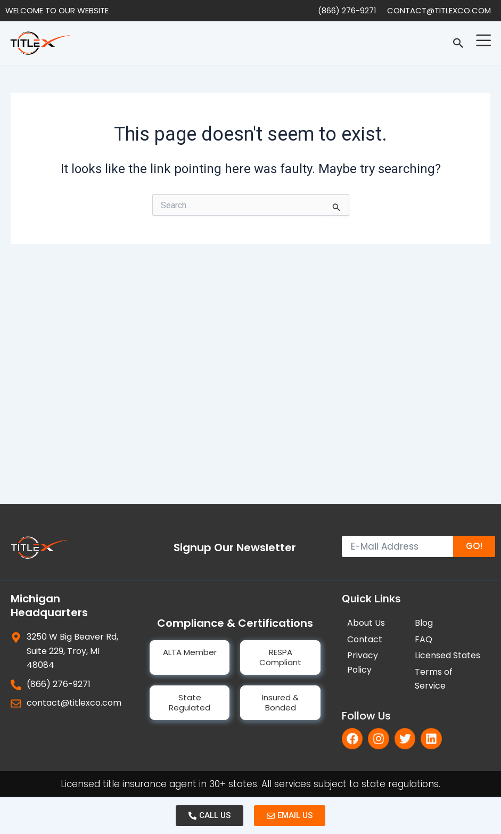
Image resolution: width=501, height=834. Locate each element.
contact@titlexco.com (439, 10)
